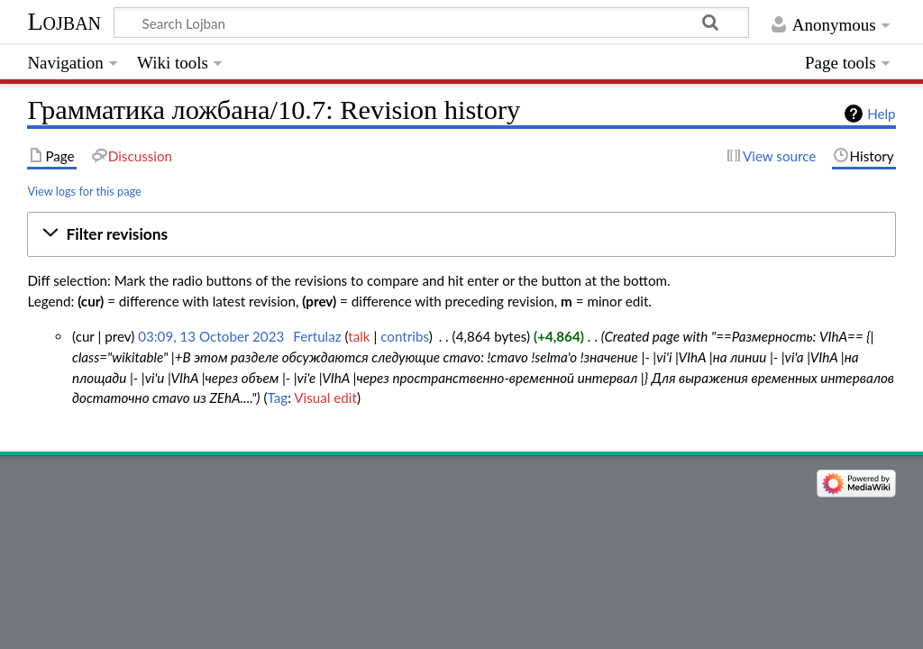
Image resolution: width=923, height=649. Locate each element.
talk (359, 336)
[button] (461, 234)
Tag (277, 397)
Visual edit (325, 397)
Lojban (64, 21)
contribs (404, 336)
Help (881, 113)
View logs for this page (84, 191)
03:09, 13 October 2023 (211, 336)
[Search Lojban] (431, 22)
